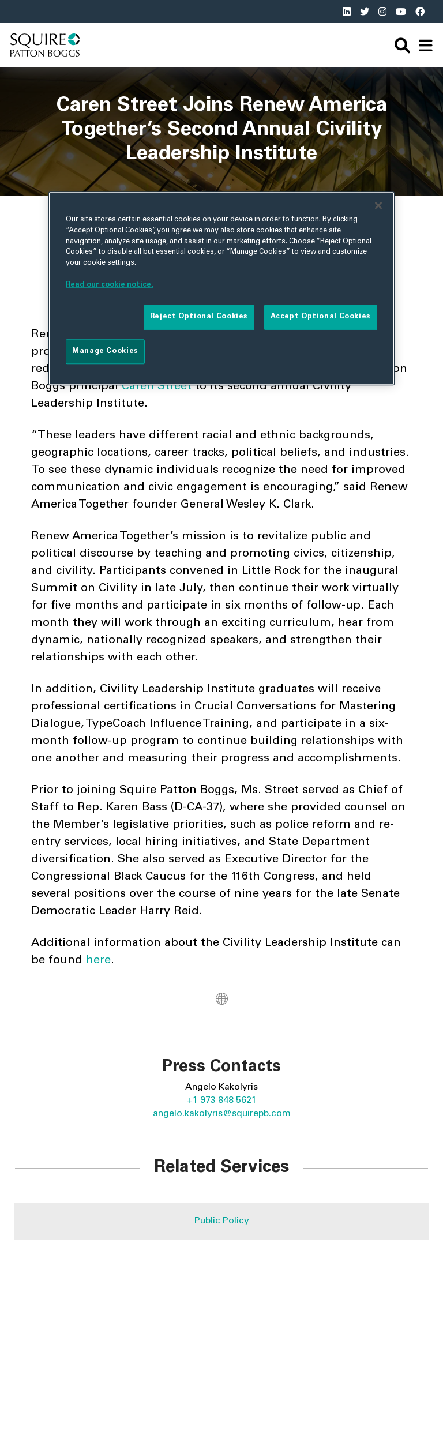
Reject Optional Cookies (199, 317)
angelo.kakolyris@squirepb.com (222, 1113)
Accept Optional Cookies (321, 317)
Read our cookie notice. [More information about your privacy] (109, 284)
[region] (221, 288)
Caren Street (157, 387)
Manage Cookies (105, 351)
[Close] (378, 205)
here (98, 961)
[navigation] (426, 45)
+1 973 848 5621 (222, 1100)
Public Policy (221, 1221)
